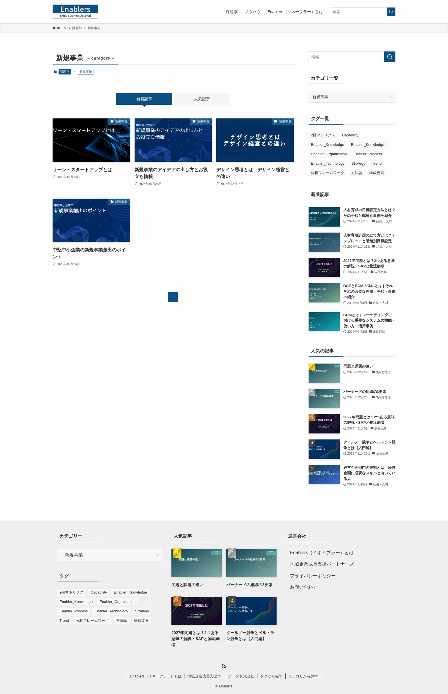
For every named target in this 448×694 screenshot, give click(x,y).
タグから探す (271, 676)
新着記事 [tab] (144, 98)
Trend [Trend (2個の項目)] (376, 163)
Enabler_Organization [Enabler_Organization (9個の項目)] (329, 154)
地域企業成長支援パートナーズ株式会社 (220, 676)
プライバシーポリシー (313, 575)
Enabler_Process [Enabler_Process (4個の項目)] (368, 154)
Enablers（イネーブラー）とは (156, 676)
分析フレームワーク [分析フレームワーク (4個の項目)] (327, 173)
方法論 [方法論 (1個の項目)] (356, 173)
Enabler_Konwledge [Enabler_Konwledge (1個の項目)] (367, 144)
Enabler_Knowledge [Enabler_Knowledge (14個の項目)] (327, 144)
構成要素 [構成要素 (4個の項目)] (376, 173)
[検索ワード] (362, 11)
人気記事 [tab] (202, 98)
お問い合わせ (303, 587)
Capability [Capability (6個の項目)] (350, 135)
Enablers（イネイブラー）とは (322, 552)
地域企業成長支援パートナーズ (322, 564)
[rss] (224, 666)
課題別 (64, 71)
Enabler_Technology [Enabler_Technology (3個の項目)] (328, 163)
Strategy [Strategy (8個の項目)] (358, 163)
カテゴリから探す (303, 676)
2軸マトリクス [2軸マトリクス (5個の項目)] (323, 135)
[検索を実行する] (391, 11)
